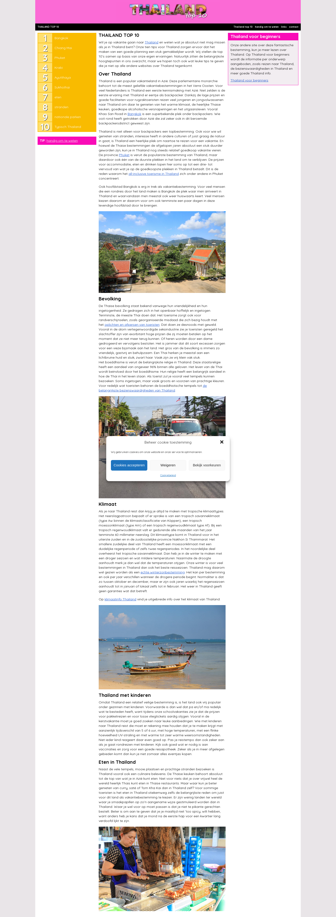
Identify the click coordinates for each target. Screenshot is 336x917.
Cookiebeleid (168, 475)
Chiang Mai (63, 48)
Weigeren (168, 465)
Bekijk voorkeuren (207, 465)
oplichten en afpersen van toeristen (132, 324)
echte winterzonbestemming (163, 572)
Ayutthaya (63, 77)
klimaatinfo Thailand (120, 599)
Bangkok (61, 38)
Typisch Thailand (68, 127)
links (284, 26)
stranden (61, 107)
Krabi (59, 67)
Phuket (60, 58)
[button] (222, 442)
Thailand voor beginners (249, 80)
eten (58, 97)
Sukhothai (62, 87)
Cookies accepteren (129, 465)
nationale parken (68, 117)
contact (293, 26)
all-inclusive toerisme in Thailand (154, 174)
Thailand (151, 42)
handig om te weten (267, 26)
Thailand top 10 (243, 26)
